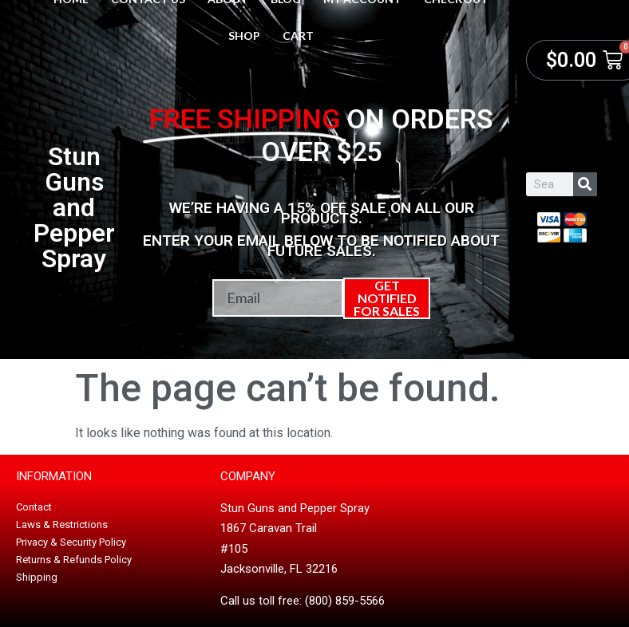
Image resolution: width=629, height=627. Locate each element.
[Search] (585, 184)
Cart (298, 35)
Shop (244, 35)
